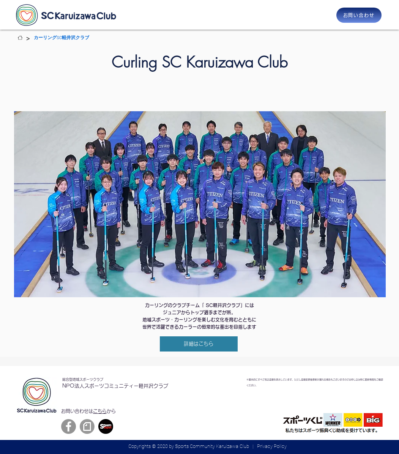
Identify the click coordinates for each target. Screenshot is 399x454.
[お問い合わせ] (359, 15)
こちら (100, 411)
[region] (200, 204)
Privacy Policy (272, 446)
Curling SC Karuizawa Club (199, 62)
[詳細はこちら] (199, 344)
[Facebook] (68, 426)
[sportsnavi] (105, 426)
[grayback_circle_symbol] (87, 426)
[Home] (20, 38)
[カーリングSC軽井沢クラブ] (61, 38)
